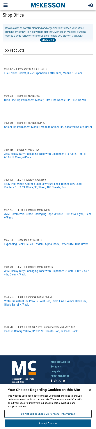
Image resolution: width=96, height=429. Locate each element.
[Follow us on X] (59, 381)
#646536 (8, 95)
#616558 (8, 266)
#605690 (8, 179)
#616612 (8, 327)
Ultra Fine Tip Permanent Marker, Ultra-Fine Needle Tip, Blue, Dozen (45, 100)
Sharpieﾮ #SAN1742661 (39, 297)
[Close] (90, 390)
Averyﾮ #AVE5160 (36, 179)
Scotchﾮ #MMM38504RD (39, 266)
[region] (48, 406)
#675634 (8, 297)
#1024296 (9, 69)
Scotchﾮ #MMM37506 (38, 209)
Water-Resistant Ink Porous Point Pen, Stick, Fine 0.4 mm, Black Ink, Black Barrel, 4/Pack (45, 302)
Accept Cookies (48, 423)
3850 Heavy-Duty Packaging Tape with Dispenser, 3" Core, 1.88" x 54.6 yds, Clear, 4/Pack (46, 272)
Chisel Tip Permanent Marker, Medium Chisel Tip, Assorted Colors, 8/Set (48, 127)
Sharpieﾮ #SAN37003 (28, 95)
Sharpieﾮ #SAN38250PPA (31, 122)
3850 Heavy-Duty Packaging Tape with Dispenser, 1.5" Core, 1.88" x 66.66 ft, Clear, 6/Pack (45, 155)
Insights (55, 371)
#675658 (8, 122)
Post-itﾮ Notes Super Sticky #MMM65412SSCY (50, 327)
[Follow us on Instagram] (55, 381)
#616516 (8, 149)
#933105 (8, 239)
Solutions (56, 366)
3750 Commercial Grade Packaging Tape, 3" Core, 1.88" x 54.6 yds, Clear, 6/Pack (47, 215)
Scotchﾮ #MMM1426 (28, 149)
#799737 (8, 209)
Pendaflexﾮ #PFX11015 (29, 239)
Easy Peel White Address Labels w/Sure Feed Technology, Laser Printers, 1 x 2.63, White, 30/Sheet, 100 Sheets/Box (43, 185)
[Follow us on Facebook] (51, 381)
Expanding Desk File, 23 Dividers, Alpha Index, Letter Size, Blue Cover (46, 244)
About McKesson (60, 375)
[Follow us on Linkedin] (64, 381)
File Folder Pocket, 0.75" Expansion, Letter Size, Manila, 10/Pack (43, 73)
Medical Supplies (60, 361)
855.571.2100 (18, 382)
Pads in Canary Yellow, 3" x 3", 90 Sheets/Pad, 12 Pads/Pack (41, 331)
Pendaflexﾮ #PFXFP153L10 (32, 69)
